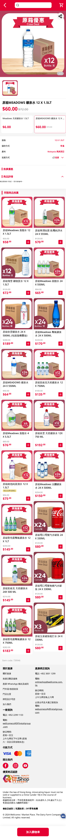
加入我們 (7, 704)
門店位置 (7, 694)
